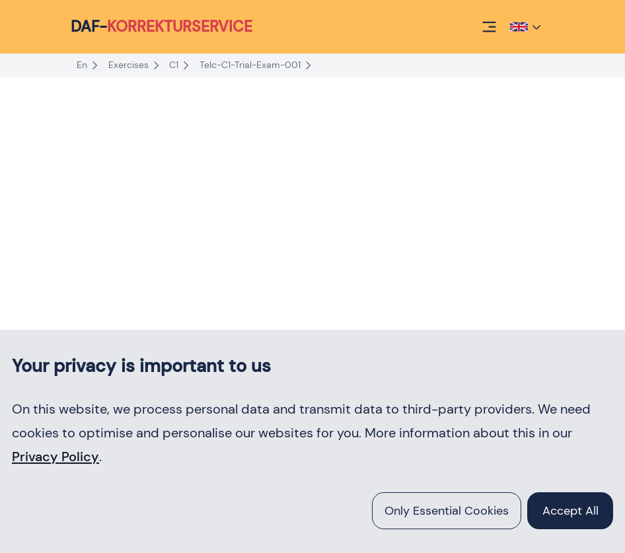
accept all (570, 511)
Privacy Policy (55, 456)
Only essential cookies (447, 511)
